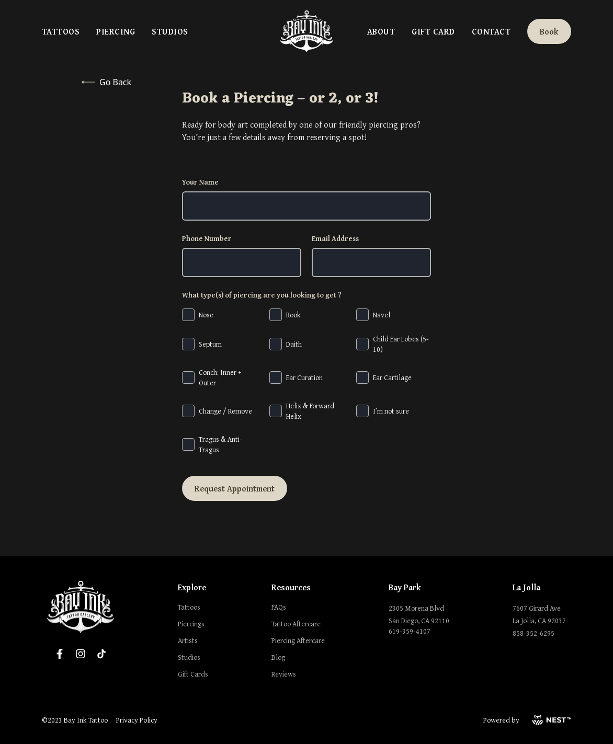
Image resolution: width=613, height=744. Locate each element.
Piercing (115, 31)
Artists (188, 640)
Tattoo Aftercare (296, 624)
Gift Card (433, 31)
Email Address (335, 238)
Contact (491, 31)
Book (549, 31)
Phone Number (207, 238)
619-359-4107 (409, 631)
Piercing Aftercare (298, 640)
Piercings (191, 624)
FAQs (278, 607)
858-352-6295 (533, 633)
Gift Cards (193, 674)
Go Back (106, 82)
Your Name (200, 182)
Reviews (283, 674)
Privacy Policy (136, 720)
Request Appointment (235, 488)
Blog (278, 657)
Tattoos (61, 31)
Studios (170, 31)
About (381, 31)
